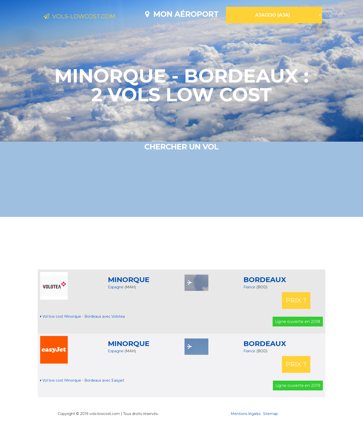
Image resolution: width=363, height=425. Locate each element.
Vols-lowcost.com (84, 17)
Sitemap (270, 413)
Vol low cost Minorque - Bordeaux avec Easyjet (82, 380)
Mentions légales (246, 413)
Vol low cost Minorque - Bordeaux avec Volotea (82, 316)
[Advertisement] (181, 243)
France (250, 287)
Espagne (116, 287)
